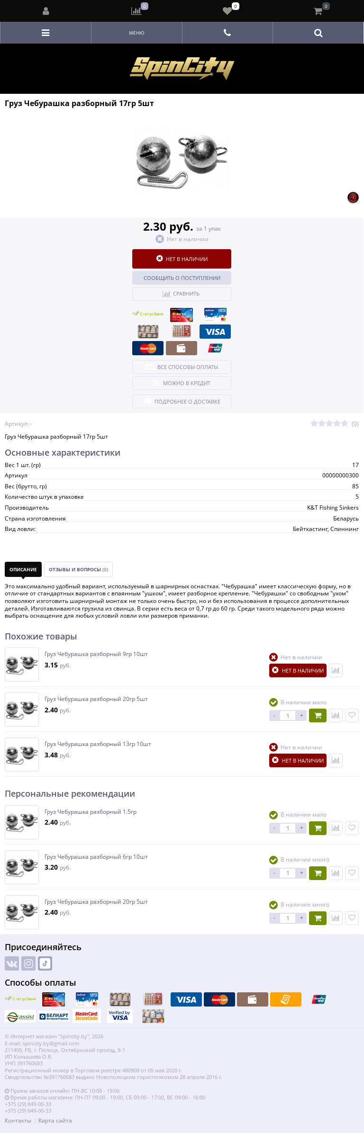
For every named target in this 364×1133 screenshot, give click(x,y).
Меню (137, 32)
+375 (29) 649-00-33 (28, 1110)
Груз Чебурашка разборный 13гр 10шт (98, 744)
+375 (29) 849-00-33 (28, 1103)
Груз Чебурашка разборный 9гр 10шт (96, 654)
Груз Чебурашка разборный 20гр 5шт (96, 699)
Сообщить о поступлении (182, 277)
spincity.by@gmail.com (51, 1043)
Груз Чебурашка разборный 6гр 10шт (96, 857)
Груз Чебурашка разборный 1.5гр (90, 812)
